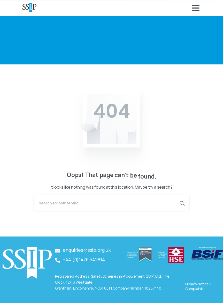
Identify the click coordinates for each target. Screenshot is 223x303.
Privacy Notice (197, 284)
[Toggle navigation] (195, 8)
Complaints (194, 288)
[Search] (104, 203)
